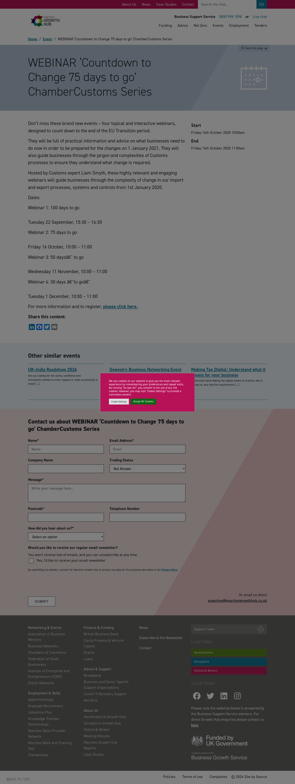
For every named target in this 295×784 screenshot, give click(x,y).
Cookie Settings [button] (119, 401)
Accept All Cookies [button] (143, 401)
